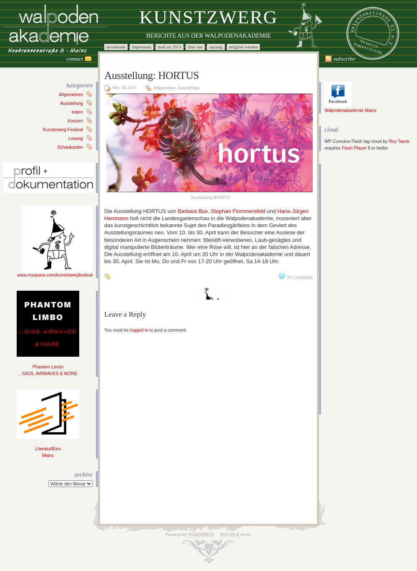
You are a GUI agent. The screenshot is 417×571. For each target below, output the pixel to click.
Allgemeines (71, 94)
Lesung (75, 138)
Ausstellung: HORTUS (151, 75)
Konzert (75, 120)
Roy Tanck (399, 141)
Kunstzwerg (208, 17)
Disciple (229, 534)
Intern (77, 111)
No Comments (300, 277)
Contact (75, 59)
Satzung (216, 47)
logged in (139, 329)
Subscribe (344, 59)
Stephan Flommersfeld (238, 211)
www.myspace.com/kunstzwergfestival (55, 272)
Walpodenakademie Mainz (350, 108)
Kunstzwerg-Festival (63, 129)
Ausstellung (71, 103)
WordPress (201, 534)
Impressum (141, 47)
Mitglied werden (243, 47)
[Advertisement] (349, 289)
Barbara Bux (193, 211)
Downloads (116, 47)
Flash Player (354, 147)
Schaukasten (70, 147)
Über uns (195, 47)
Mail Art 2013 (169, 47)
